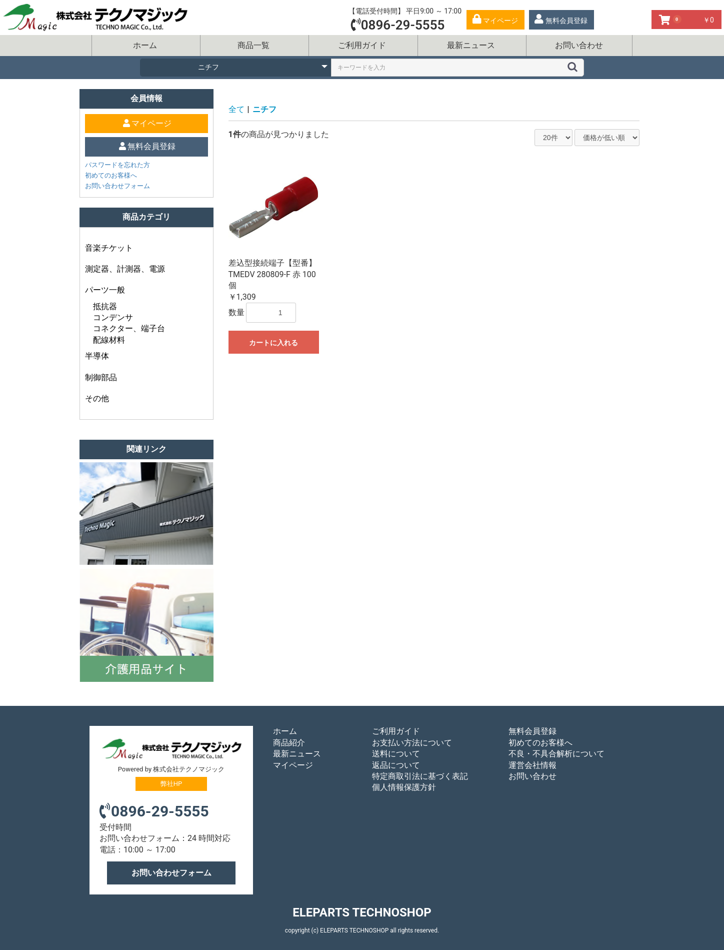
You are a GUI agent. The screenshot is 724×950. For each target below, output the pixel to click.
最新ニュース (471, 45)
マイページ (293, 765)
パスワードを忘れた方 (117, 165)
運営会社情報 (532, 765)
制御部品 (101, 377)
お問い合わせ (579, 45)
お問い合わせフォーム (117, 186)
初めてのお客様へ (111, 175)
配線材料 (109, 340)
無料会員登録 (532, 731)
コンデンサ (113, 317)
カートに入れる (273, 343)
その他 (97, 398)
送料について (396, 753)
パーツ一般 (105, 290)
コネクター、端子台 (129, 328)
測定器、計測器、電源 (125, 269)
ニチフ (264, 109)
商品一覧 (254, 45)
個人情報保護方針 (404, 787)
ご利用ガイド (362, 45)
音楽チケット (109, 248)
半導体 (97, 356)
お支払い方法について (412, 742)
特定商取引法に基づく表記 (420, 776)
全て (236, 109)
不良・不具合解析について (556, 753)
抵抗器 (105, 306)
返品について (396, 765)
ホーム (145, 45)
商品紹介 (289, 742)
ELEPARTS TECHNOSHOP (361, 912)
